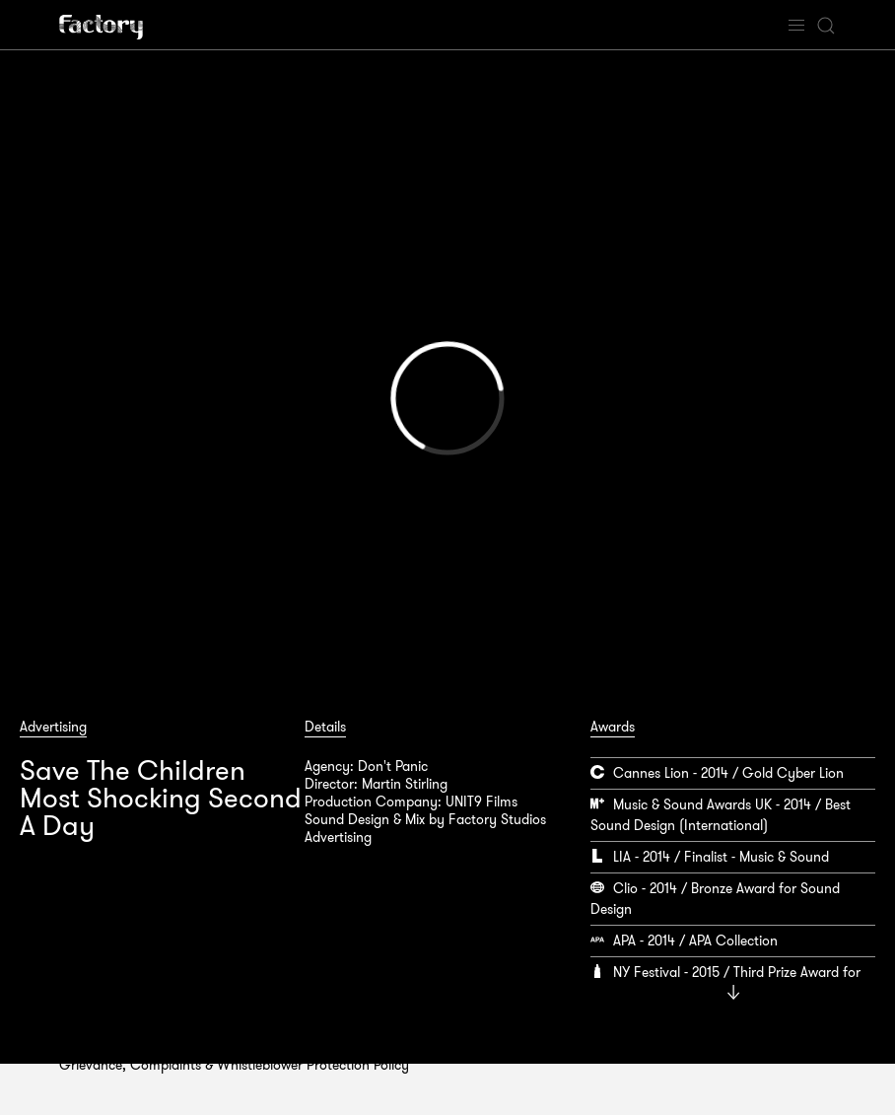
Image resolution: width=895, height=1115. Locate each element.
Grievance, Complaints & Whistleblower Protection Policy (234, 1065)
